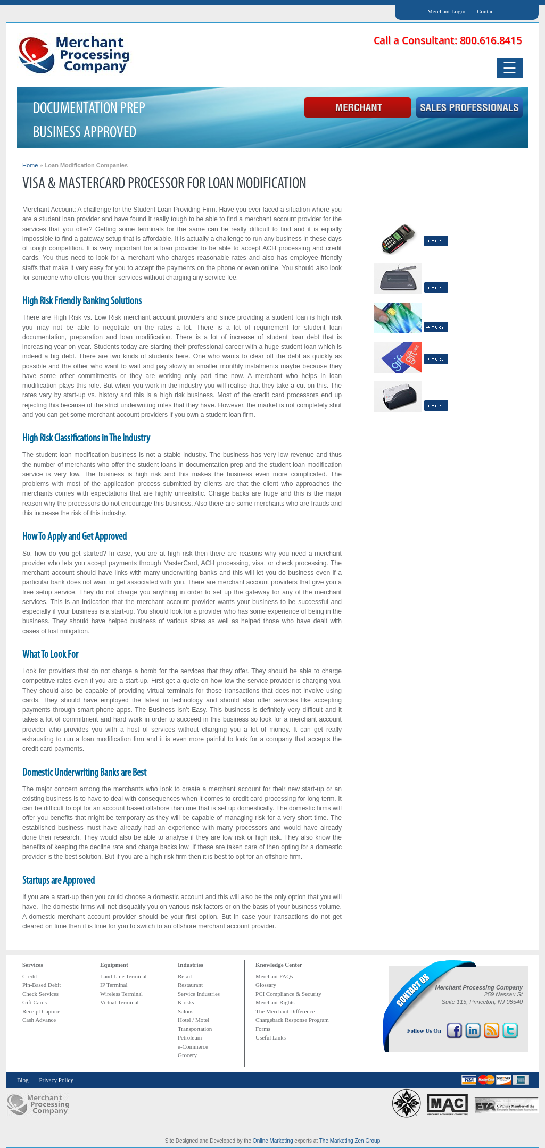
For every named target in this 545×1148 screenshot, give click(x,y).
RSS (492, 1031)
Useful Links (270, 1037)
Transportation (195, 1029)
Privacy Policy (56, 1080)
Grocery (187, 1055)
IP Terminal (113, 985)
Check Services (40, 994)
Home (30, 165)
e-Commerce (193, 1046)
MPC (37, 1104)
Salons (185, 1011)
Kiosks (186, 1002)
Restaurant (190, 985)
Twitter (510, 1031)
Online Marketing (273, 1141)
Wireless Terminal (121, 994)
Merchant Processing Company (75, 54)
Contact (486, 11)
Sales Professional (469, 108)
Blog (22, 1080)
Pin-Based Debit (41, 985)
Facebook (455, 1031)
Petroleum (190, 1037)
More (436, 241)
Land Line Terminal (123, 976)
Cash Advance (39, 1020)
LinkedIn (473, 1031)
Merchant (357, 108)
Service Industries (199, 994)
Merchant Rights (275, 1002)
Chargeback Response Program (292, 1020)
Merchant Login (446, 11)
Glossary (265, 985)
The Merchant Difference (285, 1011)
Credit (29, 976)
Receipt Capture (41, 1011)
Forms (262, 1029)
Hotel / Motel (193, 1020)
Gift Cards (34, 1002)
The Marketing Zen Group (350, 1141)
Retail (185, 976)
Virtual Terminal (119, 1002)
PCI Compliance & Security (288, 994)
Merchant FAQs (274, 976)
